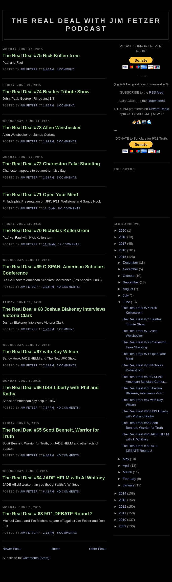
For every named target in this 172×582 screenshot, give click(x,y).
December (131, 262)
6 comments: (67, 141)
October (129, 276)
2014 (123, 493)
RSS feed (156, 92)
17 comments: (69, 244)
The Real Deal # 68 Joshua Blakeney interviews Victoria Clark (54, 312)
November (131, 269)
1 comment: (66, 69)
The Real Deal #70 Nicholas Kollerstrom (46, 230)
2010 (123, 520)
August (128, 289)
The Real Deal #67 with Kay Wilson (40, 351)
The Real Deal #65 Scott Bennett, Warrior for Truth (51, 433)
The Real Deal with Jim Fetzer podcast (86, 24)
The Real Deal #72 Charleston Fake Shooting (51, 163)
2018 (123, 237)
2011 (123, 513)
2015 (123, 257)
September (131, 282)
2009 (123, 526)
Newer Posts (12, 549)
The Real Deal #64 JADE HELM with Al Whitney (54, 477)
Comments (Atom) (36, 558)
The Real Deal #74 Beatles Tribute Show (46, 91)
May (126, 459)
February (130, 479)
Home (55, 549)
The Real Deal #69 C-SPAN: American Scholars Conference (53, 270)
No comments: (70, 208)
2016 (123, 250)
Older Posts (97, 549)
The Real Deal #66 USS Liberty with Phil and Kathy (51, 390)
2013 (123, 500)
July (126, 295)
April (127, 465)
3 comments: (67, 532)
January (129, 485)
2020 (123, 230)
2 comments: (67, 177)
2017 (123, 243)
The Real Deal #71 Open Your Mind (40, 194)
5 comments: (67, 365)
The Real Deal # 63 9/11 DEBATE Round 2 (48, 513)
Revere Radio (159, 109)
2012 (123, 506)
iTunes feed (156, 101)
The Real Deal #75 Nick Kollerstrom (41, 55)
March (128, 472)
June (127, 302)
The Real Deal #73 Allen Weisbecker (42, 127)
